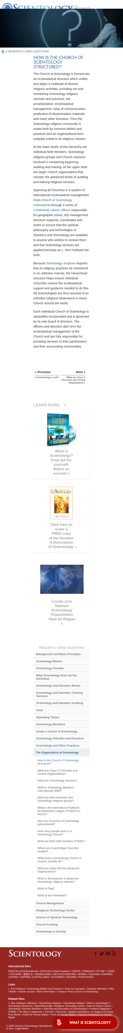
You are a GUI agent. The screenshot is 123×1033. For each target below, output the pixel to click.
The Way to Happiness (30, 1011)
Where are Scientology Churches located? (58, 849)
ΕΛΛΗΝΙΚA (57, 977)
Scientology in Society (51, 931)
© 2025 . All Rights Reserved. (40, 1026)
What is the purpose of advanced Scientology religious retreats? (57, 880)
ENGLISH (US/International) (23, 971)
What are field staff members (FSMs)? (61, 841)
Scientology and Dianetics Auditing (59, 703)
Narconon (61, 1011)
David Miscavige (43, 1006)
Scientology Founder (50, 668)
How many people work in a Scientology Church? (54, 832)
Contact (61, 991)
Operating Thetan (47, 717)
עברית (101, 971)
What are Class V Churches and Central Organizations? (57, 772)
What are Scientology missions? (57, 780)
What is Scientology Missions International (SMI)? (55, 789)
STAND (12, 1011)
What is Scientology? (98, 1003)
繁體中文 (28, 974)
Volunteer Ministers (97, 988)
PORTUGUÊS (86, 977)
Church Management (50, 903)
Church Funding (47, 924)
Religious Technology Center (55, 910)
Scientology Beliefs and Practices (45, 988)
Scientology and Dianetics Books (58, 685)
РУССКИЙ (15, 974)
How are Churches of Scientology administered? (58, 822)
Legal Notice (21, 1028)
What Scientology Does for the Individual (56, 677)
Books (13, 991)
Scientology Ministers (50, 724)
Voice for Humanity (75, 988)
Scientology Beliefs (49, 661)
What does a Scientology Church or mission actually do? (59, 859)
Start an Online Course (99, 1006)
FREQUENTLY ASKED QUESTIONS (28, 51)
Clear (39, 710)
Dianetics (32, 1003)
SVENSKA (94, 974)
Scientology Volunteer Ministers (24, 1008)
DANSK (76, 971)
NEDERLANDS (43, 974)
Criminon (49, 1011)
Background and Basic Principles (58, 654)
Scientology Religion (74, 1003)
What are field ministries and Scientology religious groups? (55, 799)
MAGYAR (71, 974)
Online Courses (27, 991)
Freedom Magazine (100, 1008)
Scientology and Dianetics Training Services (59, 694)
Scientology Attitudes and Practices (60, 738)
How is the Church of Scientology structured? (58, 762)
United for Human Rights (35, 1014)
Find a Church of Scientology (83, 991)
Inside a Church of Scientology (56, 731)
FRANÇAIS (89, 971)
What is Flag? (46, 888)
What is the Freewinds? (52, 895)
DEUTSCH (59, 974)
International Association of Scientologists (65, 1008)
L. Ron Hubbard (16, 988)
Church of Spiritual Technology (57, 917)
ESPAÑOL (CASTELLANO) (35, 977)
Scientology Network (50, 1003)
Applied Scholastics (79, 1011)
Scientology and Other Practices (57, 745)
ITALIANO (71, 977)
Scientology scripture (60, 263)
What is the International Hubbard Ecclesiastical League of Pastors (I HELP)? (58, 811)
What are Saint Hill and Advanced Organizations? (58, 870)
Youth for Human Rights (63, 1014)
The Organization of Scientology (57, 752)
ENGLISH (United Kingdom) (55, 971)
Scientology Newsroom (20, 1006)
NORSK (82, 974)
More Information (46, 991)
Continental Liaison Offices (51, 210)
